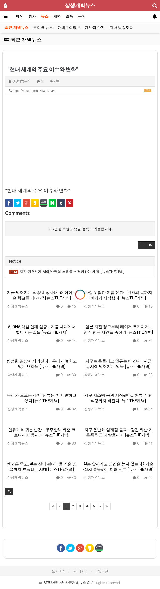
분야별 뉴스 (43, 27)
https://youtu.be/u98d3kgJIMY (80, 90)
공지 (82, 16)
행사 (32, 16)
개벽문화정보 (69, 27)
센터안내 (81, 571)
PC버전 (102, 571)
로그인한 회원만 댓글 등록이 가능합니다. (80, 228)
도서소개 (58, 571)
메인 (20, 16)
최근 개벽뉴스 (16, 27)
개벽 (57, 16)
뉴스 (44, 16)
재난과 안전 (95, 27)
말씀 (69, 16)
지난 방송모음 (121, 27)
